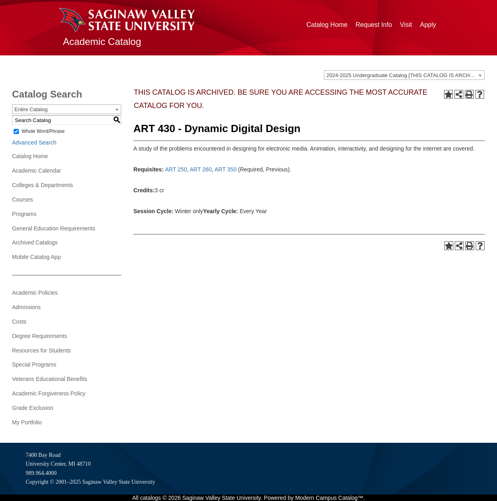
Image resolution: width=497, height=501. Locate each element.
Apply (428, 24)
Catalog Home (326, 24)
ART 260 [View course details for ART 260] (201, 169)
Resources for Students (41, 350)
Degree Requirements (39, 336)
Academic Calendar (36, 170)
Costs (19, 321)
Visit (406, 24)
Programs (24, 214)
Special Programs (34, 364)
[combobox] (404, 75)
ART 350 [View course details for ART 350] (225, 169)
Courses (22, 199)
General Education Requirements (53, 228)
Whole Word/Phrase (43, 131)
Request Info (374, 24)
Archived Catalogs (35, 242)
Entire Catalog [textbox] (30, 109)
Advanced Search (34, 142)
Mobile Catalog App (36, 257)
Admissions (26, 307)
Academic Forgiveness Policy (49, 393)
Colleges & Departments (42, 185)
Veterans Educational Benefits (49, 379)
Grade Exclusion (32, 408)
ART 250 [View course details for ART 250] (176, 169)
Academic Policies (35, 292)
